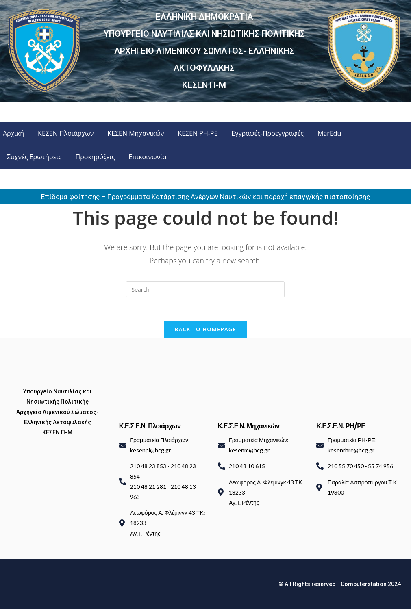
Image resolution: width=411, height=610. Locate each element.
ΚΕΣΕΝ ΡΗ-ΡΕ (197, 133)
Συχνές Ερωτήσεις (34, 156)
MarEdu (329, 133)
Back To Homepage (205, 330)
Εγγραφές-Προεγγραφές (267, 133)
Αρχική (13, 133)
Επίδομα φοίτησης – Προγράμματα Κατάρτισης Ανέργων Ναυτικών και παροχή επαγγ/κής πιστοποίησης (205, 197)
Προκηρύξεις (95, 156)
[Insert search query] (205, 289)
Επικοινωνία (147, 156)
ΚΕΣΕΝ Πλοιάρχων (66, 133)
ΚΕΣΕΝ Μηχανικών (135, 133)
